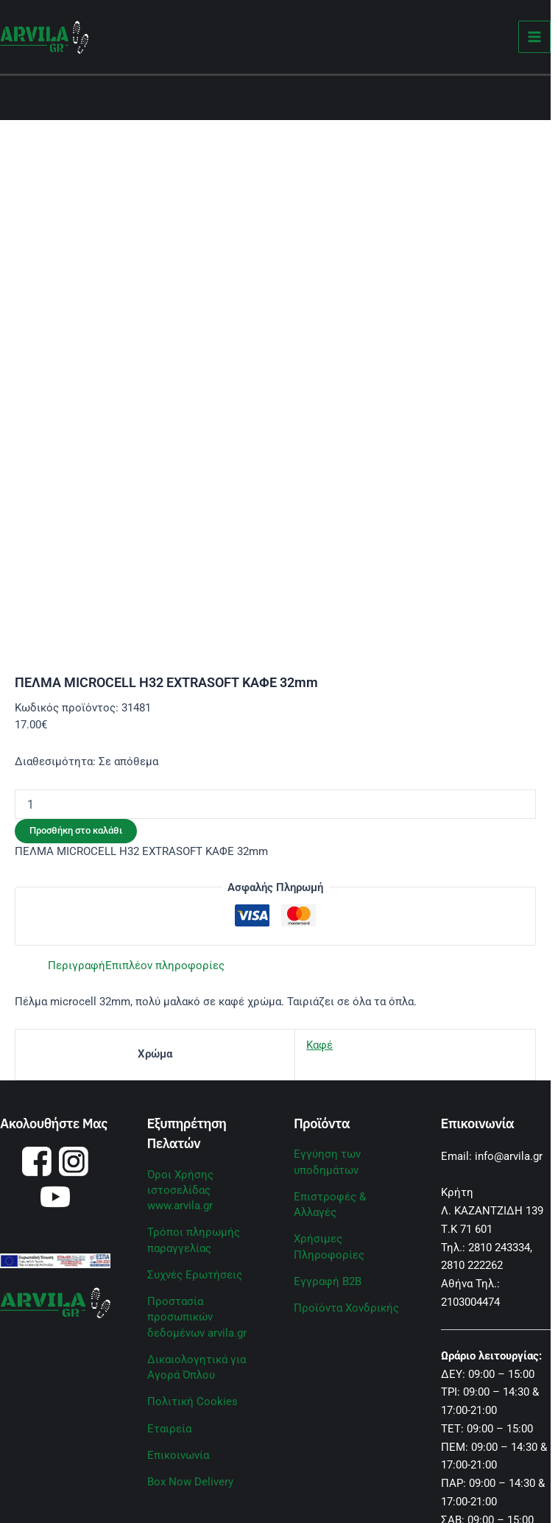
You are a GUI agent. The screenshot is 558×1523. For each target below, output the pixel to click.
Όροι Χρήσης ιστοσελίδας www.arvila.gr (180, 1190)
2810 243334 (499, 1247)
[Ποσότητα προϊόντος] (275, 804)
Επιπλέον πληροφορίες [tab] (165, 965)
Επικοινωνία (178, 1455)
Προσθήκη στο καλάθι (75, 830)
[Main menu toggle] (534, 37)
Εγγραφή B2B (327, 1281)
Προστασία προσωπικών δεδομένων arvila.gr (197, 1317)
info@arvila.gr (509, 1156)
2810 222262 (472, 1265)
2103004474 (470, 1302)
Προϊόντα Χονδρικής (346, 1308)
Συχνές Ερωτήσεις (194, 1274)
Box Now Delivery (190, 1481)
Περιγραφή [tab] (76, 965)
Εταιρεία (169, 1428)
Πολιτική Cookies (192, 1401)
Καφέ (319, 1045)
